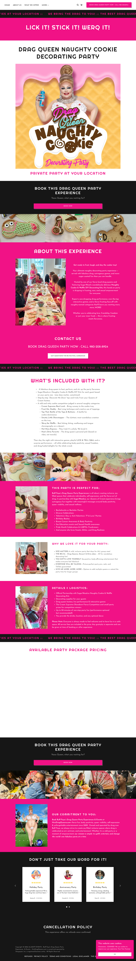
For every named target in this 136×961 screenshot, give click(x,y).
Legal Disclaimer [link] (81, 956)
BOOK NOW (68, 206)
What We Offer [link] (31, 5)
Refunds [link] (28, 956)
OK (115, 954)
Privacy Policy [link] (41, 956)
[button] (45, 5)
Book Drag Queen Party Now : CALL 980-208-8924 (108, 5)
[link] (81, 5)
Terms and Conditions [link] (60, 956)
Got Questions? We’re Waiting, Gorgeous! (68, 356)
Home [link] (7, 5)
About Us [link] (17, 5)
